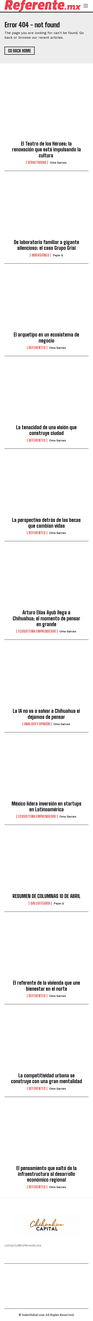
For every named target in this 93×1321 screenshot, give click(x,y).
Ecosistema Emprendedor (37, 631)
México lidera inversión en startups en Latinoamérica (46, 806)
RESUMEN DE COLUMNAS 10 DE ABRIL (46, 896)
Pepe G (58, 255)
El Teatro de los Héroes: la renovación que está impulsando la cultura (46, 149)
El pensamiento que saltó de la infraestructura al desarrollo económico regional (46, 1174)
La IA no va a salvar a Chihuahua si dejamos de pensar (46, 714)
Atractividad (37, 162)
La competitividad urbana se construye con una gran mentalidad (46, 1078)
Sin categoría (40, 903)
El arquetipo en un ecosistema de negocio (46, 337)
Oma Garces (58, 162)
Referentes (37, 347)
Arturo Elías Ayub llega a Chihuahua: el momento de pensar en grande (46, 618)
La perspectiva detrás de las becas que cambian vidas (46, 523)
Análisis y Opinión (37, 724)
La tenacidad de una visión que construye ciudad (46, 430)
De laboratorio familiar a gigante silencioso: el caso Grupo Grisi (46, 245)
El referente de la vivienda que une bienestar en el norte (46, 986)
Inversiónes (40, 255)
